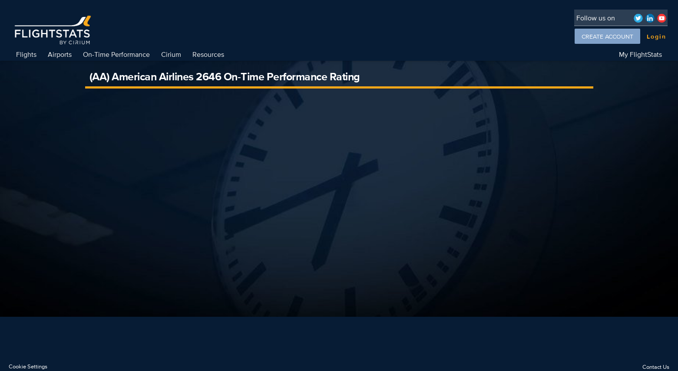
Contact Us (655, 367)
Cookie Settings (28, 366)
